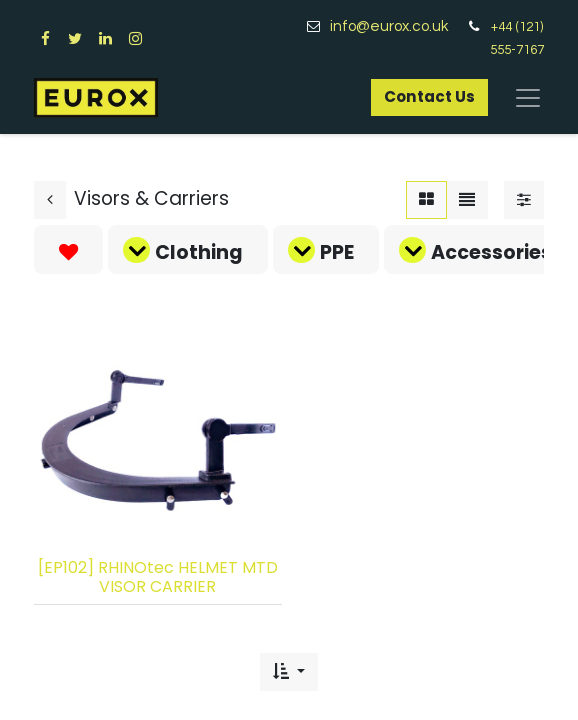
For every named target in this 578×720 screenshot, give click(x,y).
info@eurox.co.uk (396, 26)
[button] (289, 672)
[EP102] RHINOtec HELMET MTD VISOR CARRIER (158, 577)
